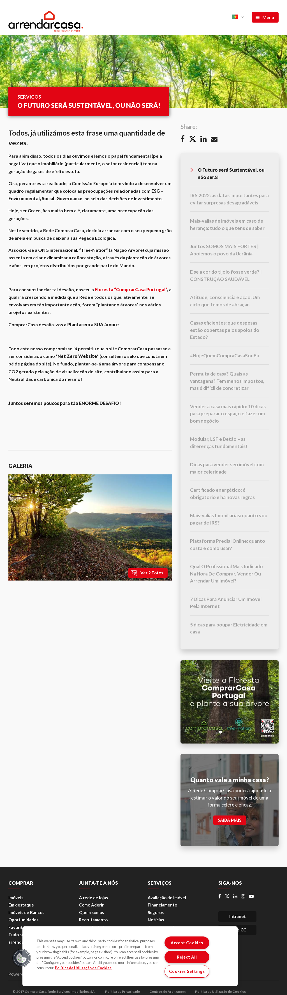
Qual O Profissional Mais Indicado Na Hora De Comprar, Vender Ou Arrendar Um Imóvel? (226, 573)
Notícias (156, 919)
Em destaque (21, 904)
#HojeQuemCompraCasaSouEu (224, 355)
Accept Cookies (187, 942)
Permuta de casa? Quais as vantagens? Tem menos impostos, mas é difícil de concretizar (227, 381)
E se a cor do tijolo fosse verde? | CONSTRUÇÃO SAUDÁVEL (226, 275)
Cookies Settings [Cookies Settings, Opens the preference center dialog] (187, 971)
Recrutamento (93, 919)
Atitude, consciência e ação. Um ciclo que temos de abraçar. (225, 300)
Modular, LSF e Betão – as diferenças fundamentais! (218, 442)
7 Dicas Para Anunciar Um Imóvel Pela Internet (225, 602)
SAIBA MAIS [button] (229, 819)
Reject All (187, 957)
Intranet (237, 916)
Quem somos (91, 912)
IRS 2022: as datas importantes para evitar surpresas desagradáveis (229, 199)
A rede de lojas (93, 897)
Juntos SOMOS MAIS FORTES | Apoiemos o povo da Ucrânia (224, 250)
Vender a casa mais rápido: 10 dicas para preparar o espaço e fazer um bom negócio (228, 414)
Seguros (156, 912)
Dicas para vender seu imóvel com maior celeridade (227, 468)
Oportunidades (23, 919)
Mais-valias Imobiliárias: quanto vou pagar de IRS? (228, 519)
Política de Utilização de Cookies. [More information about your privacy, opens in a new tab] (83, 968)
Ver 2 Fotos (146, 573)
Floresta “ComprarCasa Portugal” (131, 289)
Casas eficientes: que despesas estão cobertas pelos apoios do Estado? (224, 330)
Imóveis (15, 897)
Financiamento (162, 904)
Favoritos (17, 927)
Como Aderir (91, 904)
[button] (22, 958)
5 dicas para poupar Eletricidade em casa (228, 628)
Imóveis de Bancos (26, 912)
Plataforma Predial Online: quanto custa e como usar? (227, 544)
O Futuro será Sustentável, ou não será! (228, 173)
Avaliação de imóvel (167, 897)
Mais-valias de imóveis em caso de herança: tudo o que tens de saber (227, 224)
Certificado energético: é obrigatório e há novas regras (222, 493)
